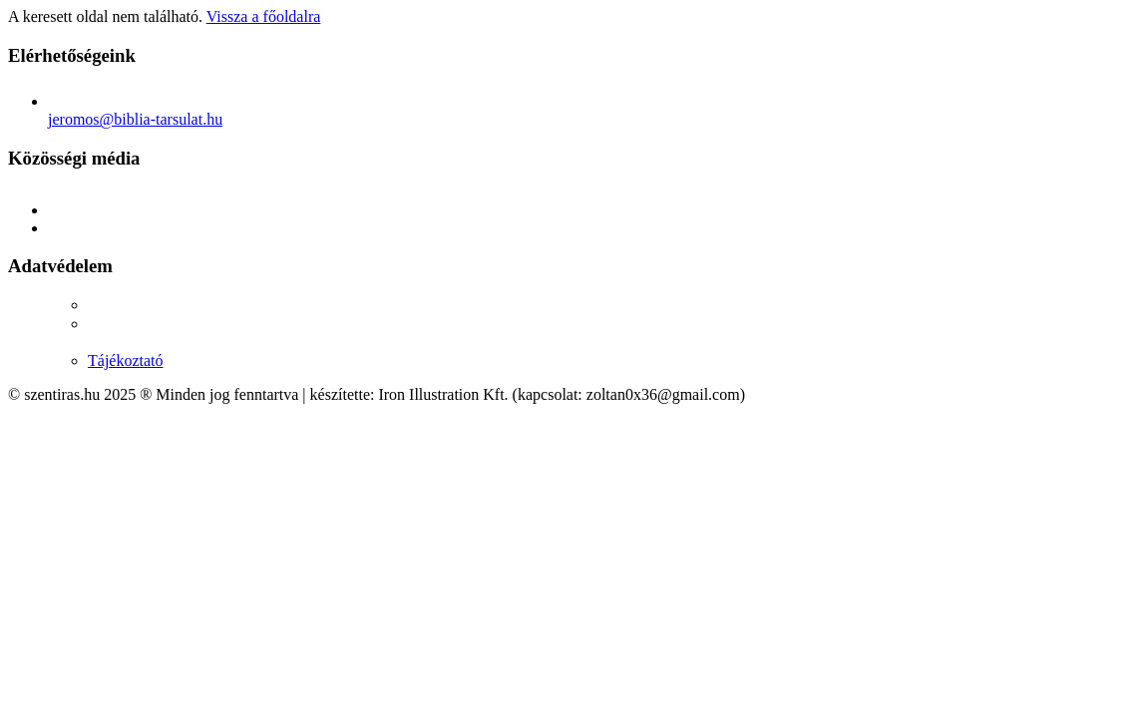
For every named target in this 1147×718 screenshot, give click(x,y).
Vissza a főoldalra (263, 16)
